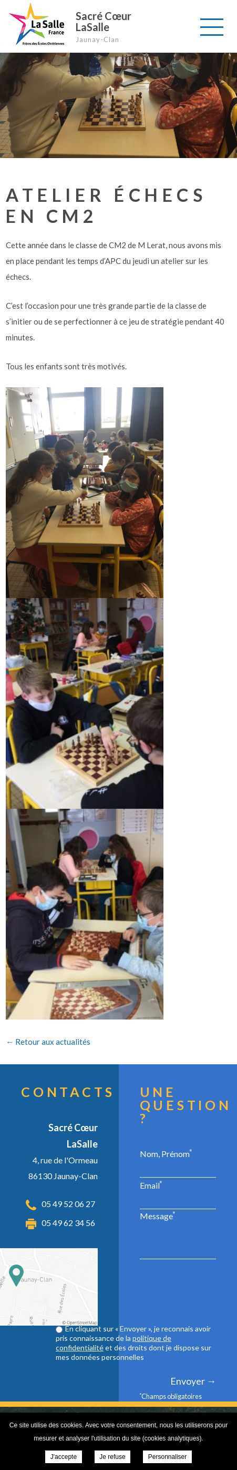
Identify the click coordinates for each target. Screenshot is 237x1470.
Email (151, 1185)
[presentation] (136, 1293)
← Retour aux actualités (48, 1041)
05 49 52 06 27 (68, 1204)
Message (158, 1215)
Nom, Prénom (166, 1153)
